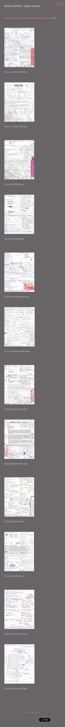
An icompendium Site (32, 712)
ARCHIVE (8, 18)
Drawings (17, 18)
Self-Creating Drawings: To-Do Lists (37, 18)
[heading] (22, 6)
